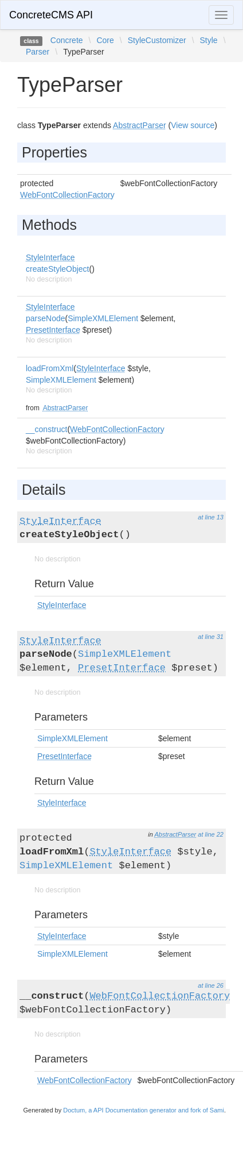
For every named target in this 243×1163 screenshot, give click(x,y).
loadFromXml (49, 368)
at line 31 (211, 636)
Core (104, 40)
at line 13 (211, 517)
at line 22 (211, 834)
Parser (37, 51)
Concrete (66, 40)
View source (192, 125)
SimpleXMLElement (103, 318)
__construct (46, 429)
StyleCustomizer (157, 40)
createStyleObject (57, 269)
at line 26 (211, 985)
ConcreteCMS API (51, 15)
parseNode (45, 318)
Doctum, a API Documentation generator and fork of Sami (143, 1110)
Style (209, 40)
